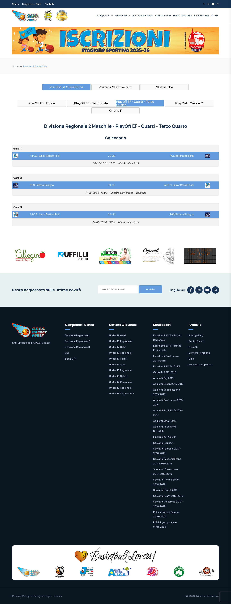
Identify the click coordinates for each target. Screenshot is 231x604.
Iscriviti (150, 289)
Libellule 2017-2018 (164, 436)
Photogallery (195, 335)
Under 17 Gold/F (118, 358)
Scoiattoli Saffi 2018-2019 (168, 495)
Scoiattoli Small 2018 (165, 490)
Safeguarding (41, 596)
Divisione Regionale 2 (77, 341)
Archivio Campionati (200, 364)
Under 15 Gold (117, 364)
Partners (187, 15)
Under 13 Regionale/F (121, 393)
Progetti (193, 346)
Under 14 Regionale (120, 382)
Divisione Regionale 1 (77, 335)
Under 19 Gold (117, 335)
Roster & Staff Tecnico (115, 87)
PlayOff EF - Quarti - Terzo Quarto (135, 103)
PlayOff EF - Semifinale (91, 103)
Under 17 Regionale (120, 352)
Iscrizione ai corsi (143, 15)
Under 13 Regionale (120, 387)
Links (191, 358)
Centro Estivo (163, 15)
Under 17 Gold (117, 346)
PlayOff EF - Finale (42, 103)
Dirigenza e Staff (31, 4)
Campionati (104, 15)
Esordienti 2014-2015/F (166, 366)
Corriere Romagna (199, 352)
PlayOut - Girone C (189, 103)
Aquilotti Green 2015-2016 (168, 383)
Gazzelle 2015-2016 (164, 372)
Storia (15, 4)
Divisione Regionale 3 (77, 346)
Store (214, 15)
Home (15, 66)
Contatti (49, 4)
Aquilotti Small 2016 (164, 420)
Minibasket (121, 15)
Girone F (115, 110)
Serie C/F (70, 358)
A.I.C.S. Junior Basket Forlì (45, 155)
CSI (67, 352)
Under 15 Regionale (120, 370)
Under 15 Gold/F (118, 376)
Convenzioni (201, 15)
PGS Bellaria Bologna (182, 155)
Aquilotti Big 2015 (163, 378)
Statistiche (164, 87)
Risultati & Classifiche (66, 87)
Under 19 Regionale (120, 341)
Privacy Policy (20, 596)
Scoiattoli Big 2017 (164, 442)
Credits (58, 596)
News (176, 15)
